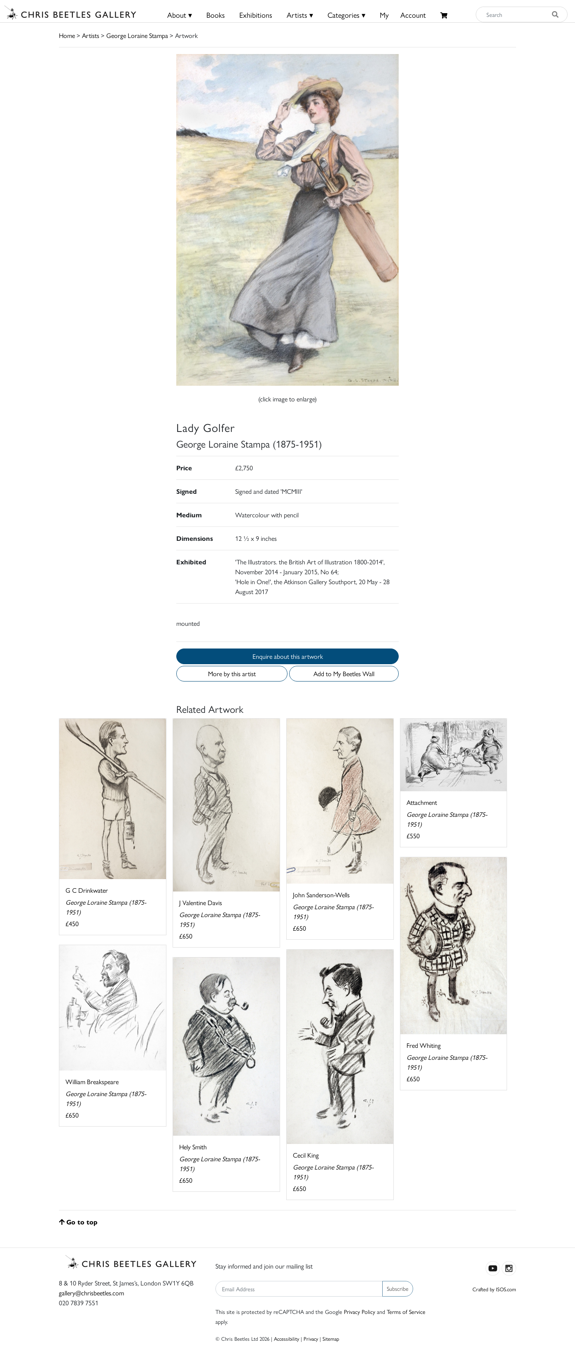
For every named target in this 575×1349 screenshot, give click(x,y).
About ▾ (179, 14)
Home (67, 35)
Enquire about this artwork (287, 656)
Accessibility (286, 1338)
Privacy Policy (359, 1311)
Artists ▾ (300, 14)
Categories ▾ (346, 14)
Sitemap (331, 1338)
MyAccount (403, 14)
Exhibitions (255, 14)
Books (215, 14)
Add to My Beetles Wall (343, 673)
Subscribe (398, 1288)
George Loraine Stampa (137, 35)
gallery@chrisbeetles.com (91, 1292)
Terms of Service (406, 1311)
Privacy (311, 1338)
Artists (90, 35)
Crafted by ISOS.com (494, 1289)
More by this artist (232, 673)
